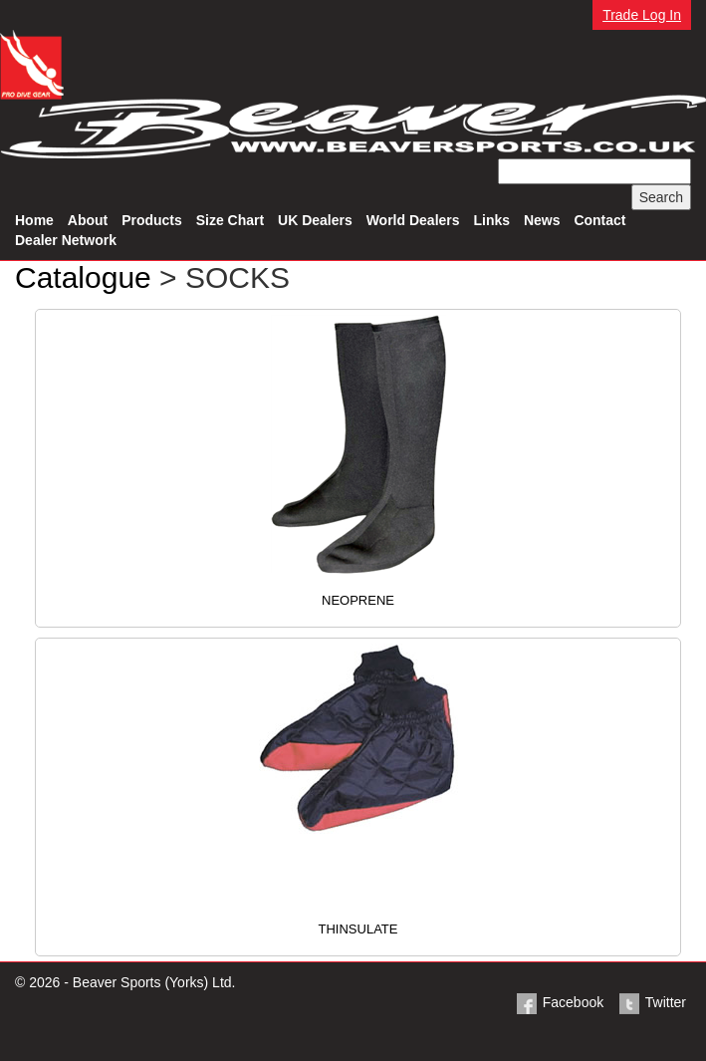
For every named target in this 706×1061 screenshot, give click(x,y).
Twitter (651, 1002)
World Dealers (413, 220)
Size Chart (230, 220)
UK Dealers (315, 220)
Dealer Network (66, 240)
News (542, 220)
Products (151, 220)
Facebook (559, 1002)
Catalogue (83, 277)
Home (34, 220)
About (88, 220)
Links (491, 220)
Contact (599, 220)
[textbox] (594, 171)
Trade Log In (641, 15)
